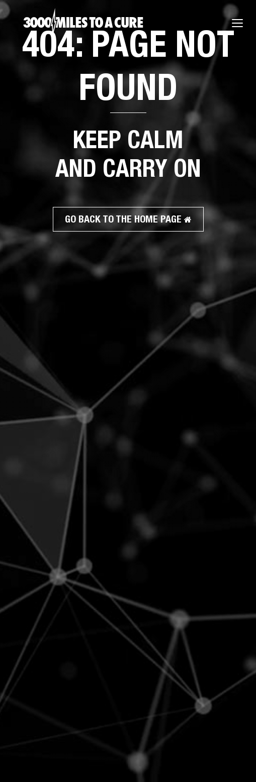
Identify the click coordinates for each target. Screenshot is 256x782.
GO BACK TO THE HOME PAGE (128, 219)
